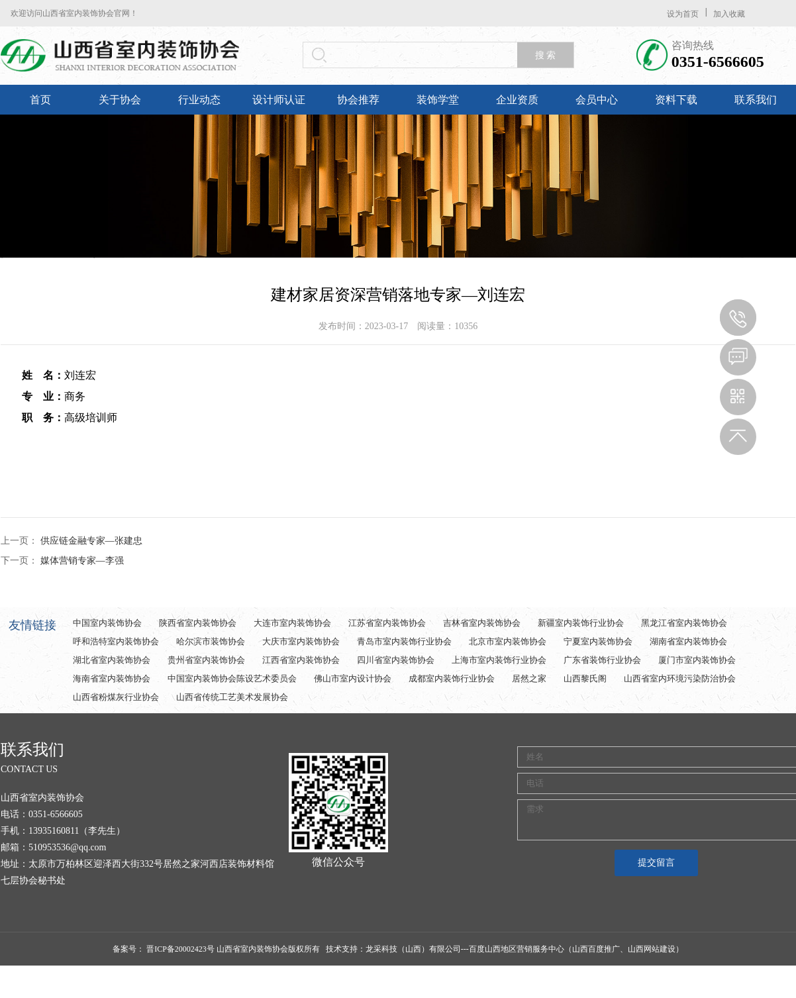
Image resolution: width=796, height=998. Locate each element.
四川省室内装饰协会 (395, 660)
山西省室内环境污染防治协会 (680, 678)
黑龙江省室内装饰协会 (684, 623)
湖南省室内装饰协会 (688, 641)
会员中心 (596, 99)
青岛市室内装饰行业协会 (404, 641)
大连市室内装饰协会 (292, 623)
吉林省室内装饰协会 (482, 623)
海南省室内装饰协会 (111, 678)
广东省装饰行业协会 (602, 660)
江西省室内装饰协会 (301, 660)
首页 (40, 99)
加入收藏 (729, 14)
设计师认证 (278, 99)
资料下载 (676, 99)
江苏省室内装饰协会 (387, 623)
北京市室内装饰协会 (507, 641)
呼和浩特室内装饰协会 (116, 641)
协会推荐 (358, 99)
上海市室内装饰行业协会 (499, 660)
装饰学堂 (438, 99)
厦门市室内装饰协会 (697, 660)
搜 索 (545, 55)
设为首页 (683, 14)
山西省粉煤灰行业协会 (116, 697)
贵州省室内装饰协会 (206, 660)
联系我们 (755, 99)
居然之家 (529, 678)
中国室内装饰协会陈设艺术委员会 (232, 678)
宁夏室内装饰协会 (598, 641)
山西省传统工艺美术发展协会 (232, 697)
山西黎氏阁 (585, 678)
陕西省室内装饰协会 (197, 623)
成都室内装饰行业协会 (452, 678)
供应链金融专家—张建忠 (91, 541)
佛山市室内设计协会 (352, 678)
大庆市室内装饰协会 (301, 641)
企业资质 (517, 99)
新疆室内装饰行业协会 (581, 623)
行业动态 (199, 99)
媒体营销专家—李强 (82, 561)
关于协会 (120, 99)
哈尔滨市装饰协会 (210, 641)
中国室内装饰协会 (107, 623)
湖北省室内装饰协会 (111, 660)
